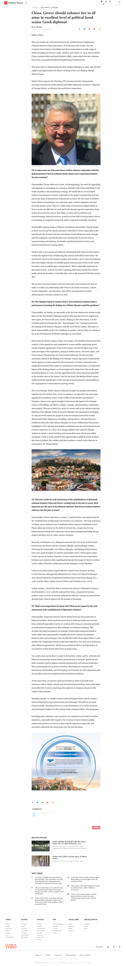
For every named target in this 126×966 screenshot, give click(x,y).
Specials (70, 930)
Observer (39, 926)
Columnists (40, 937)
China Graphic (9, 937)
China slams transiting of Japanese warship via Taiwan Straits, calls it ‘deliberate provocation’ (85, 888)
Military (7, 930)
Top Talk (39, 933)
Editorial (39, 924)
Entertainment (57, 930)
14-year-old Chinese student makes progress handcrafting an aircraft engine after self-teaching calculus (85, 879)
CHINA (8, 919)
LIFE (54, 919)
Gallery (70, 928)
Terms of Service (85, 955)
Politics (7, 924)
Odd (6, 935)
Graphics (71, 926)
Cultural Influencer (58, 924)
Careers (47, 955)
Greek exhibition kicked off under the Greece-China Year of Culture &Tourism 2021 (69, 843)
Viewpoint (40, 935)
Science (7, 933)
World (86, 926)
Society (7, 926)
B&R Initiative (25, 935)
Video (70, 924)
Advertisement (71, 955)
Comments (24, 930)
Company (24, 933)
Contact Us (58, 955)
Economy (24, 928)
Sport (85, 928)
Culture (55, 928)
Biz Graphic (24, 937)
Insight (23, 926)
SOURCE (24, 919)
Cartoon (39, 939)
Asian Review (41, 930)
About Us (38, 955)
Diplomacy (8, 928)
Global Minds (41, 928)
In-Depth (86, 924)
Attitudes (55, 926)
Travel (54, 933)
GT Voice (23, 924)
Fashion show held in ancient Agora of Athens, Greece (70, 857)
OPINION (40, 919)
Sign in (119, 3)
